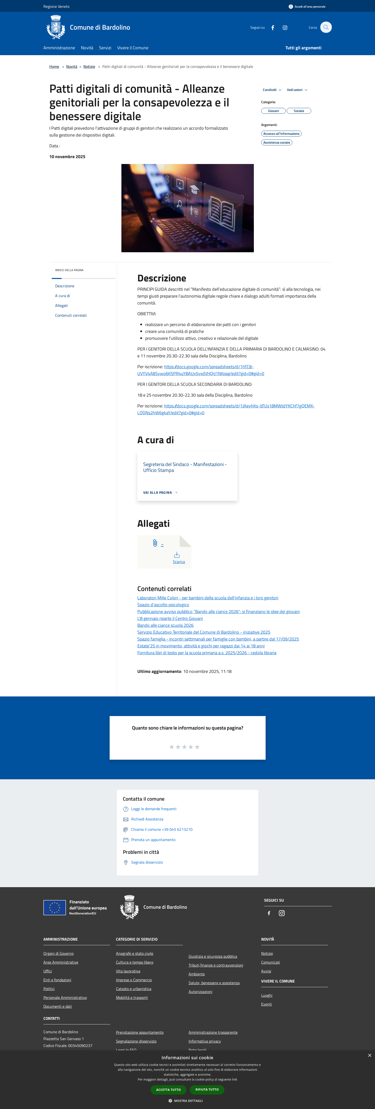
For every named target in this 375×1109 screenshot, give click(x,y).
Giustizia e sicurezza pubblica (213, 956)
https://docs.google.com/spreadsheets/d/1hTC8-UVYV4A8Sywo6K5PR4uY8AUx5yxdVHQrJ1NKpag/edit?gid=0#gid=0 (200, 370)
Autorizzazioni (200, 992)
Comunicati (270, 962)
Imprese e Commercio (134, 980)
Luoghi (266, 995)
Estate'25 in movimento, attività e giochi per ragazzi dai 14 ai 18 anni (201, 646)
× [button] (369, 1056)
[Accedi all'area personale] (307, 6)
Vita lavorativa (128, 971)
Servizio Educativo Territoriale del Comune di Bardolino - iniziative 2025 (203, 632)
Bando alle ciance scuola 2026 (165, 625)
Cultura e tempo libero (134, 962)
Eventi (266, 1004)
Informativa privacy (205, 1041)
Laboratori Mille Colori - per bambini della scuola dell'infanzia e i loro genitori (207, 597)
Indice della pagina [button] (69, 270)
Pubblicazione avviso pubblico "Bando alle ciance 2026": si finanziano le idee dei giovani (218, 611)
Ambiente (197, 974)
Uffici (47, 971)
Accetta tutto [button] (168, 1090)
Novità (71, 66)
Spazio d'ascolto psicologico (163, 604)
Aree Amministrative (60, 962)
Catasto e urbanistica (133, 989)
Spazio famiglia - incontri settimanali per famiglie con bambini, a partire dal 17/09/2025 (218, 639)
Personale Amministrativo (65, 997)
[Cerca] (326, 27)
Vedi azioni (298, 90)
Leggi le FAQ (126, 1050)
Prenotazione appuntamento (140, 1032)
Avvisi (266, 971)
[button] (187, 1100)
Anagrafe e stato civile (134, 953)
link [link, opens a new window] (234, 1079)
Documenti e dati (57, 1006)
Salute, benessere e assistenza (214, 983)
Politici (49, 989)
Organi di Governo (58, 953)
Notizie (89, 66)
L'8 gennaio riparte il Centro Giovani (170, 618)
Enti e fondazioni (57, 980)
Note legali (198, 1050)
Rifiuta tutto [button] (207, 1089)
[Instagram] (282, 27)
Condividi (273, 90)
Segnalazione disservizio (136, 1041)
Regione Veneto (56, 6)
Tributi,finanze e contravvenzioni (216, 965)
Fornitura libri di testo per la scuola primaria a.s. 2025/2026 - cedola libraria (206, 652)
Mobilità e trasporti (132, 997)
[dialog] (187, 1079)
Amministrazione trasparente (213, 1032)
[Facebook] (270, 27)
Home (54, 66)
